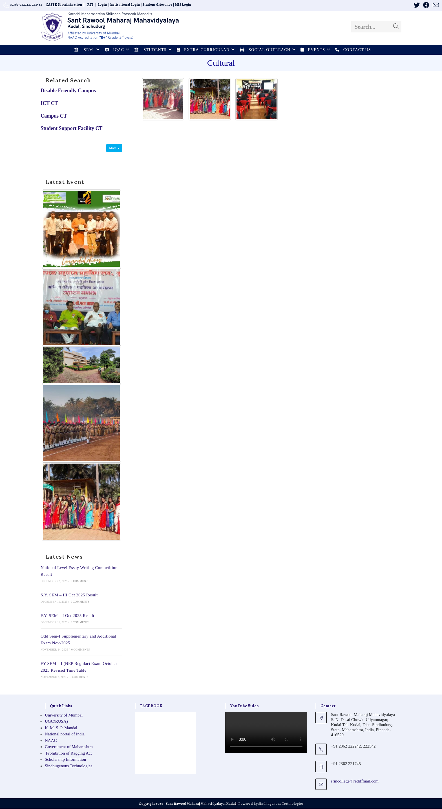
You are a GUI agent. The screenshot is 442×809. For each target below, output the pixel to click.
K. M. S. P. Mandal (61, 728)
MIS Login (183, 4)
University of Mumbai (64, 715)
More (114, 148)
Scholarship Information (65, 760)
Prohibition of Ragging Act (68, 753)
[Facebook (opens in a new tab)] (426, 5)
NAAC (51, 741)
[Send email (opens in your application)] (435, 5)
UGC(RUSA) (56, 722)
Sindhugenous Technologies (68, 766)
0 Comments (80, 581)
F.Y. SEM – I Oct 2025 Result (67, 616)
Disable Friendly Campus (68, 91)
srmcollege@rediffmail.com (355, 781)
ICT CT (49, 103)
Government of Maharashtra (69, 747)
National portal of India (65, 734)
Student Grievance (157, 4)
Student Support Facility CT (72, 129)
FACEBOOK (151, 706)
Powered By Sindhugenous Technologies (271, 803)
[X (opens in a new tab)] (416, 5)
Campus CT (54, 116)
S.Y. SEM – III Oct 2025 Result (69, 595)
